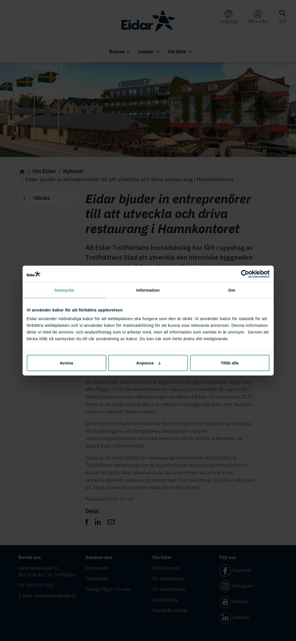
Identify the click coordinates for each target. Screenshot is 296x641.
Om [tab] (231, 289)
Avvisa (66, 363)
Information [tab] (148, 289)
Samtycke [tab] (64, 289)
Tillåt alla (230, 363)
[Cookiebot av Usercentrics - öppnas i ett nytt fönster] (245, 274)
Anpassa (148, 363)
